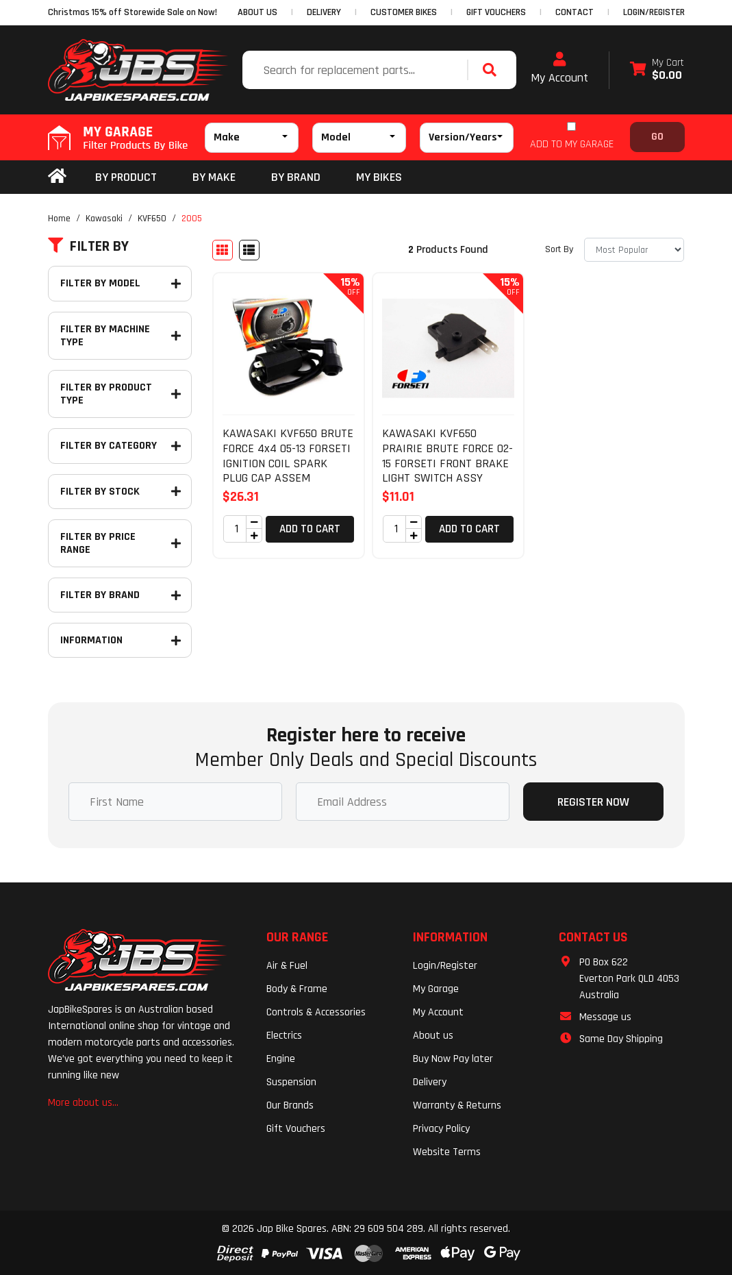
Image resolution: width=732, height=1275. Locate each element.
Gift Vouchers (295, 1129)
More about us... (83, 1102)
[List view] (249, 250)
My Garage (436, 989)
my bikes (379, 177)
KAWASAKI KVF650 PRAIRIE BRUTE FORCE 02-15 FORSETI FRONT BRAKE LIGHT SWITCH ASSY (447, 455)
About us (433, 1035)
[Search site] (493, 70)
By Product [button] (126, 177)
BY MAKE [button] (214, 177)
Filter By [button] (88, 247)
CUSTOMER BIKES (403, 12)
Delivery (429, 1082)
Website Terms (447, 1152)
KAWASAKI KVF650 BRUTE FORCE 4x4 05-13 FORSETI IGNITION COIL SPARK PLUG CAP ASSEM (288, 455)
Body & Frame (296, 989)
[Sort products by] (634, 250)
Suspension (291, 1082)
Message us (605, 1017)
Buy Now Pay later (453, 1059)
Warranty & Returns (457, 1105)
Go (657, 136)
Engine (280, 1059)
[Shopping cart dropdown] (657, 70)
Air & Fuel (286, 965)
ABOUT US (257, 12)
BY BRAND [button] (295, 177)
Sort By (559, 249)
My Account (559, 68)
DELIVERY (324, 12)
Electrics (284, 1035)
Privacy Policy (441, 1129)
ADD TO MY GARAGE (572, 144)
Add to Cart (309, 528)
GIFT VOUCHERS (496, 12)
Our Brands (290, 1105)
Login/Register (654, 12)
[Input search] (356, 70)
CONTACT (574, 12)
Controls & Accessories (316, 1012)
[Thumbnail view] (222, 250)
